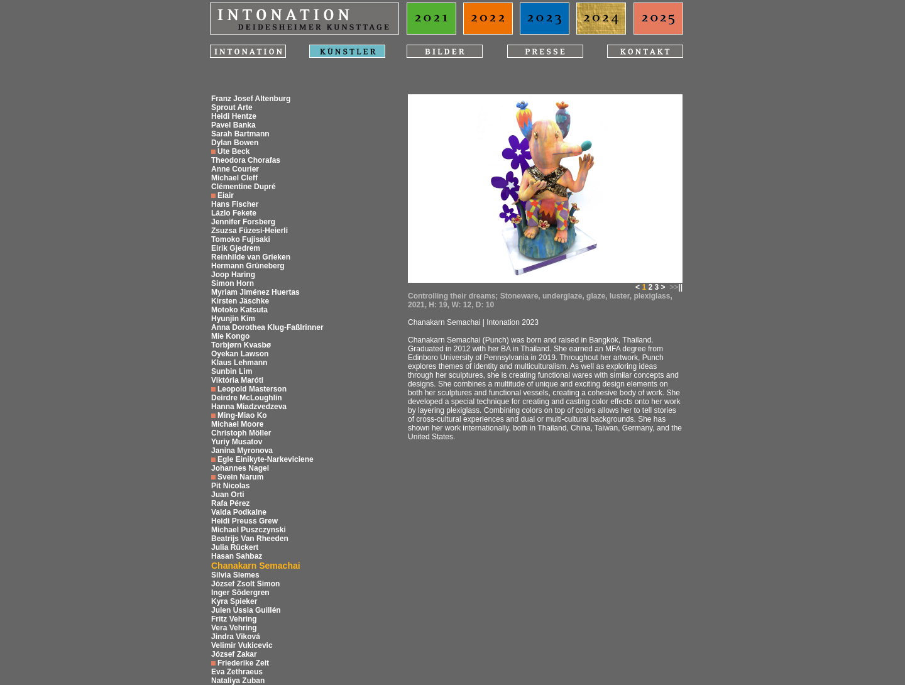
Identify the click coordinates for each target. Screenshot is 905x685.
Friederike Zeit (243, 663)
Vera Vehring (234, 627)
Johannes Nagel (240, 468)
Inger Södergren (240, 592)
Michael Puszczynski (248, 529)
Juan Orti (227, 494)
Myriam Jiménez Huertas (255, 292)
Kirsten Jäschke (240, 301)
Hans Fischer (234, 204)
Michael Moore (237, 424)
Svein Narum (240, 477)
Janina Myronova (242, 450)
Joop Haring (233, 274)
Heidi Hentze (233, 116)
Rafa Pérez (230, 503)
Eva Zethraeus (237, 671)
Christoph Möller (241, 433)
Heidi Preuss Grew (244, 521)
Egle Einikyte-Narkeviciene (265, 459)
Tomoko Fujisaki (240, 239)
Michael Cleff (234, 177)
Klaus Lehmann (239, 362)
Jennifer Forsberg (243, 221)
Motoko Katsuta (239, 309)
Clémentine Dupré (243, 186)
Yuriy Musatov (236, 441)
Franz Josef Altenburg (250, 98)
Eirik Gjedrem (235, 248)
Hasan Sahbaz (236, 556)
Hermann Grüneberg (248, 265)
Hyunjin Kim (233, 318)
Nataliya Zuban (238, 680)
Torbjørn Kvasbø (241, 345)
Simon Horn (232, 283)
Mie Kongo (230, 336)
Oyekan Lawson (239, 353)
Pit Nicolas (230, 485)
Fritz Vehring (234, 619)
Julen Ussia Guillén (246, 610)
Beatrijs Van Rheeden (249, 538)
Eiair (225, 195)
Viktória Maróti (237, 380)
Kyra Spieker (234, 601)
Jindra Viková (235, 636)
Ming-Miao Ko (242, 415)
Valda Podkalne (238, 512)
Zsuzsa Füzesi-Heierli (249, 230)
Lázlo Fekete (233, 213)
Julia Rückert (234, 547)
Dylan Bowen (234, 142)
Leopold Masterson (252, 389)
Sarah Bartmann (240, 133)
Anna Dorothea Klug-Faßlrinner (267, 327)
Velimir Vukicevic (242, 645)
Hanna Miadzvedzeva (249, 406)
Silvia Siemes (235, 575)
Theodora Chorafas (245, 160)
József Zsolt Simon (245, 583)
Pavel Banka (233, 125)
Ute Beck (233, 151)
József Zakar (234, 654)
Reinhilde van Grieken (250, 257)
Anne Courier (235, 169)
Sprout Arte (232, 107)
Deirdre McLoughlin (246, 397)
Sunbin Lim (231, 371)
